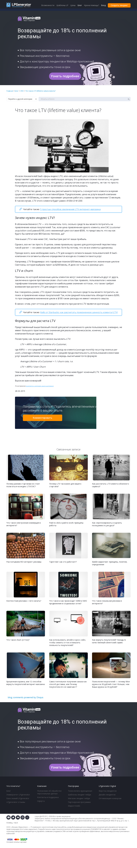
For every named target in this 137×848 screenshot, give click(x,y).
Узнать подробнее (65, 76)
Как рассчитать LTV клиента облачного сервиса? (110, 485)
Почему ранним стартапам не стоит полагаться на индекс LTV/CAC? (23, 485)
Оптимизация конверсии (110, 798)
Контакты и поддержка (48, 797)
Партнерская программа (79, 802)
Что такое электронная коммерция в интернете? (23, 524)
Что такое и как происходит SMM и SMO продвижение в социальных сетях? (68, 602)
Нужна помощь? (91, 5)
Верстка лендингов (108, 791)
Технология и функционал (80, 791)
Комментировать (42, 417)
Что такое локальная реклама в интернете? (107, 602)
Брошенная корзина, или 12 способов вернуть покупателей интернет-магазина (25, 682)
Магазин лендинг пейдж (79, 798)
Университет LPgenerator (18, 794)
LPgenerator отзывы (15, 802)
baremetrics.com (31, 386)
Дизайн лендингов (107, 794)
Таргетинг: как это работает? (63, 562)
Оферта (41, 801)
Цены (72, 5)
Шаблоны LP (62, 5)
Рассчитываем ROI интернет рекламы (23, 562)
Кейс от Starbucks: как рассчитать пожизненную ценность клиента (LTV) (79, 312)
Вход (103, 5)
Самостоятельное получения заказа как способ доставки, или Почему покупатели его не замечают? (68, 684)
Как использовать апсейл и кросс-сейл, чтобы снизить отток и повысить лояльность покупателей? (67, 642)
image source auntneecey (45, 386)
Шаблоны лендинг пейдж (79, 794)
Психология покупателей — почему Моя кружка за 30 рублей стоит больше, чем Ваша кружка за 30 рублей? (111, 684)
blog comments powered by (25, 697)
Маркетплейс (74, 806)
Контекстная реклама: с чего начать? (23, 601)
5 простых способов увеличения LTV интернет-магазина (70, 209)
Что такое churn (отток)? (17, 640)
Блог (8, 791)
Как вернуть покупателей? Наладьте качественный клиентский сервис (109, 641)
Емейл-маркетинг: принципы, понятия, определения (109, 563)
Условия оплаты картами (16, 842)
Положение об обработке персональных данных (49, 792)
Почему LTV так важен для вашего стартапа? (65, 485)
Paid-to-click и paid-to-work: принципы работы (66, 524)
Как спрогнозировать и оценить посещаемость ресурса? (107, 524)
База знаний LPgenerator (17, 798)
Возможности (47, 5)
